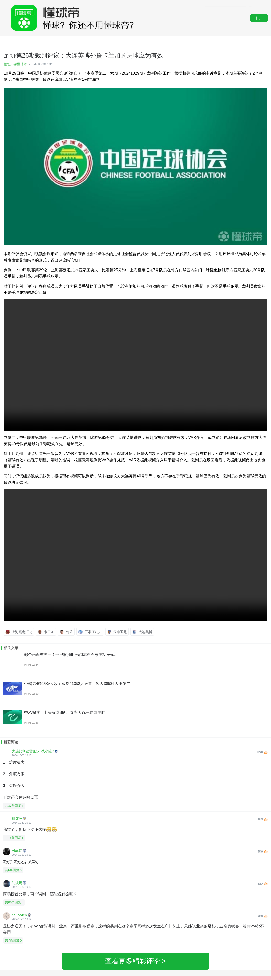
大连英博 (142, 632)
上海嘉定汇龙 (18, 632)
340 (263, 916)
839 (263, 819)
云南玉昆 (117, 632)
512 (263, 883)
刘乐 (66, 632)
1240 (262, 752)
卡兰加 (46, 632)
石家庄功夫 (90, 632)
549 (263, 851)
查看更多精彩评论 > (135, 961)
